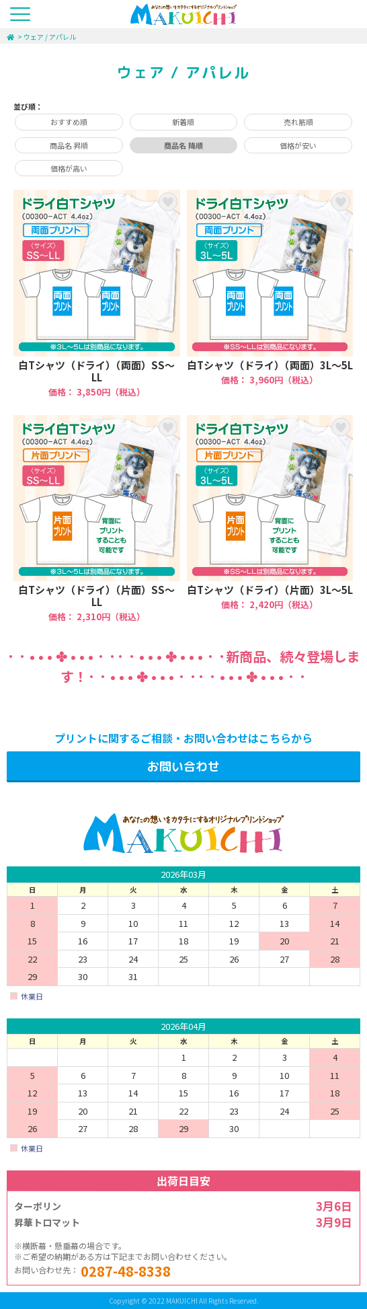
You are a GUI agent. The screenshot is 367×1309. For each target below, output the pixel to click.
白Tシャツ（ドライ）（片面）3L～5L (270, 519)
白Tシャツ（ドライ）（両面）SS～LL (96, 294)
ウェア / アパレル (50, 37)
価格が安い (298, 145)
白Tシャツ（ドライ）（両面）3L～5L (270, 294)
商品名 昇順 (69, 145)
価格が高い (68, 168)
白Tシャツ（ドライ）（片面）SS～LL (96, 519)
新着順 (183, 121)
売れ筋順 (298, 121)
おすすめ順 (68, 121)
